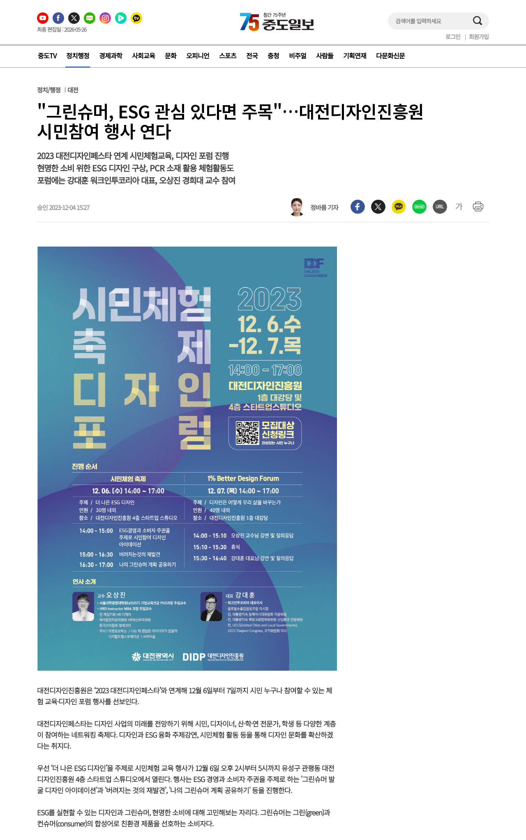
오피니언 (197, 55)
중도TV (47, 55)
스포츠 (227, 55)
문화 (170, 55)
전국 (252, 55)
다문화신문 (390, 55)
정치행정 (77, 55)
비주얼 (297, 55)
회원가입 (479, 36)
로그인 (452, 36)
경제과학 (110, 55)
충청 (273, 55)
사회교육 (143, 55)
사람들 (324, 55)
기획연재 (354, 55)
